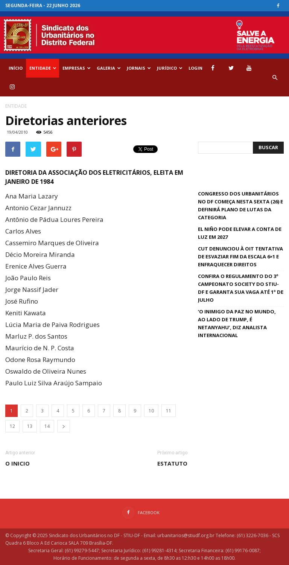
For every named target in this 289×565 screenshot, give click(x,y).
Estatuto (172, 463)
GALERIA (109, 68)
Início (16, 68)
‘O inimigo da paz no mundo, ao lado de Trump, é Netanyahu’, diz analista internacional (237, 323)
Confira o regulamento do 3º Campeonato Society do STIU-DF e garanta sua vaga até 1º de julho (240, 288)
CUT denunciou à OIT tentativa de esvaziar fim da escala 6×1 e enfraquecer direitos (240, 256)
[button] (275, 78)
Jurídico (170, 68)
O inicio (17, 463)
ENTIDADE (42, 68)
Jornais (139, 68)
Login (195, 68)
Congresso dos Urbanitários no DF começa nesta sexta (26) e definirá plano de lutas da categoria (240, 205)
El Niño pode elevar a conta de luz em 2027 (239, 233)
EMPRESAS (76, 68)
